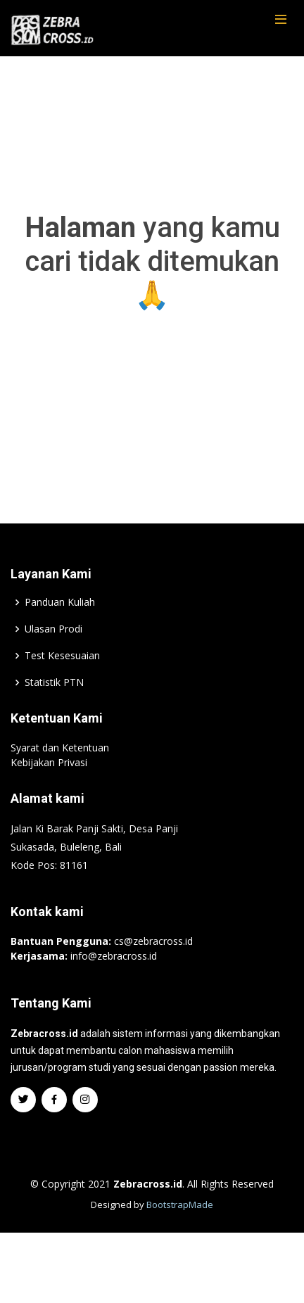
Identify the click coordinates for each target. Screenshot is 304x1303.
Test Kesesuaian (62, 687)
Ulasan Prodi (53, 660)
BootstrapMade (179, 1235)
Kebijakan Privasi (49, 793)
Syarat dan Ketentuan (60, 778)
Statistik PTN (54, 713)
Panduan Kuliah (60, 633)
